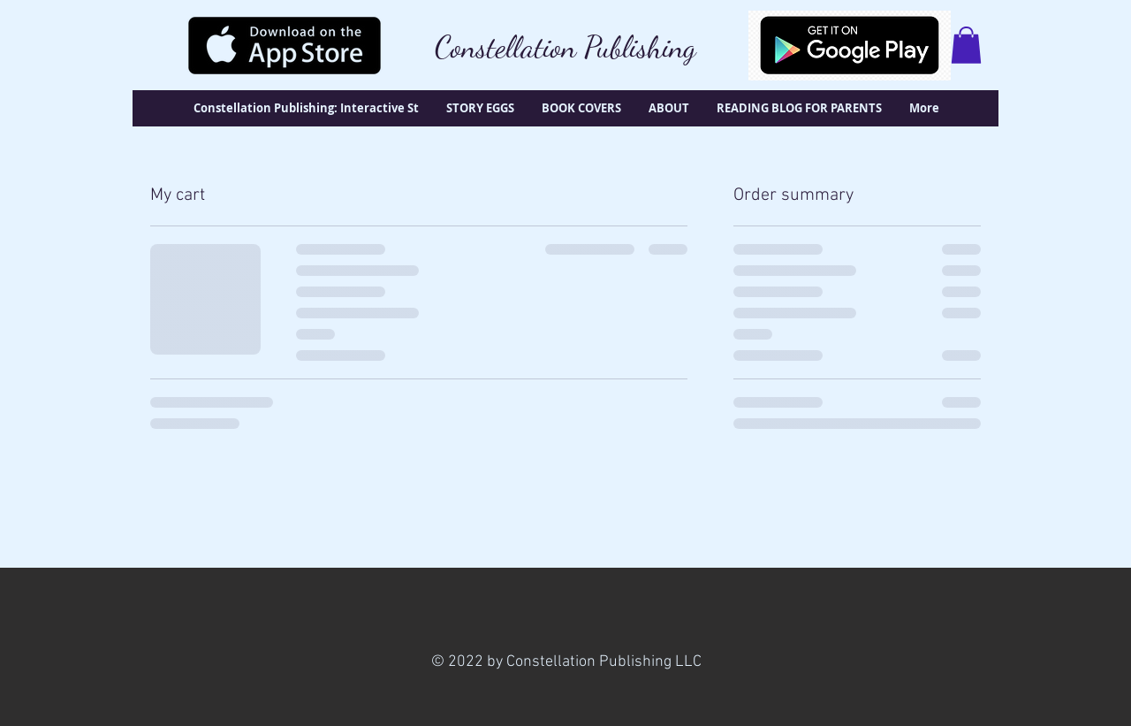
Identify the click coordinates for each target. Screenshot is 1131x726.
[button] (966, 45)
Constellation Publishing (565, 46)
